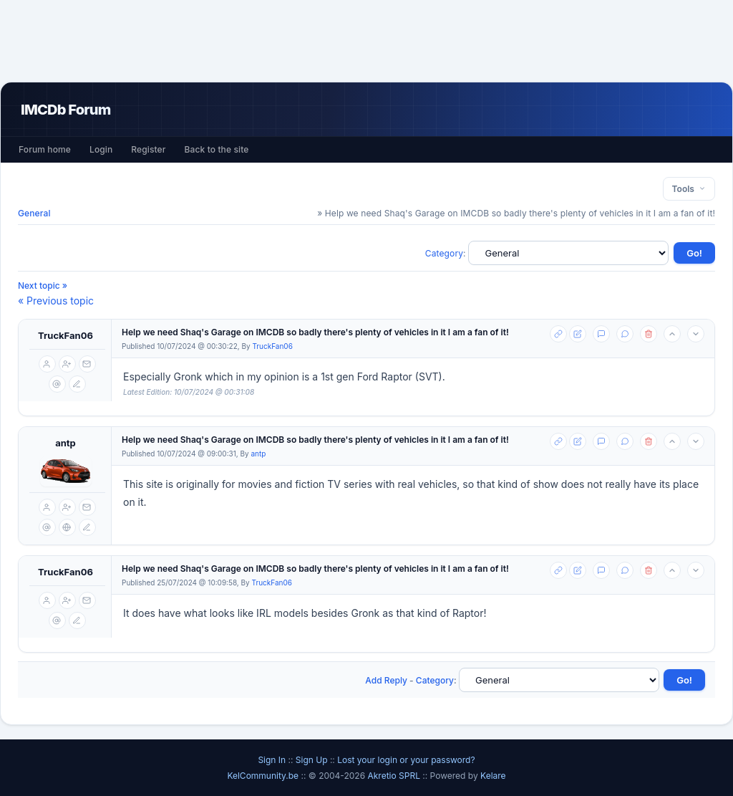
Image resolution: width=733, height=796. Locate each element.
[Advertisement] (366, 41)
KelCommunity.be (264, 775)
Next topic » (42, 285)
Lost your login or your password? (406, 759)
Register (148, 149)
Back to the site (217, 149)
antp (65, 443)
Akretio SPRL (394, 775)
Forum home (45, 149)
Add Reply (386, 680)
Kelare (493, 775)
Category (444, 253)
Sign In (272, 759)
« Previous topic (56, 300)
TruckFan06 (65, 335)
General (34, 213)
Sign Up (312, 759)
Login (100, 149)
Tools (689, 188)
